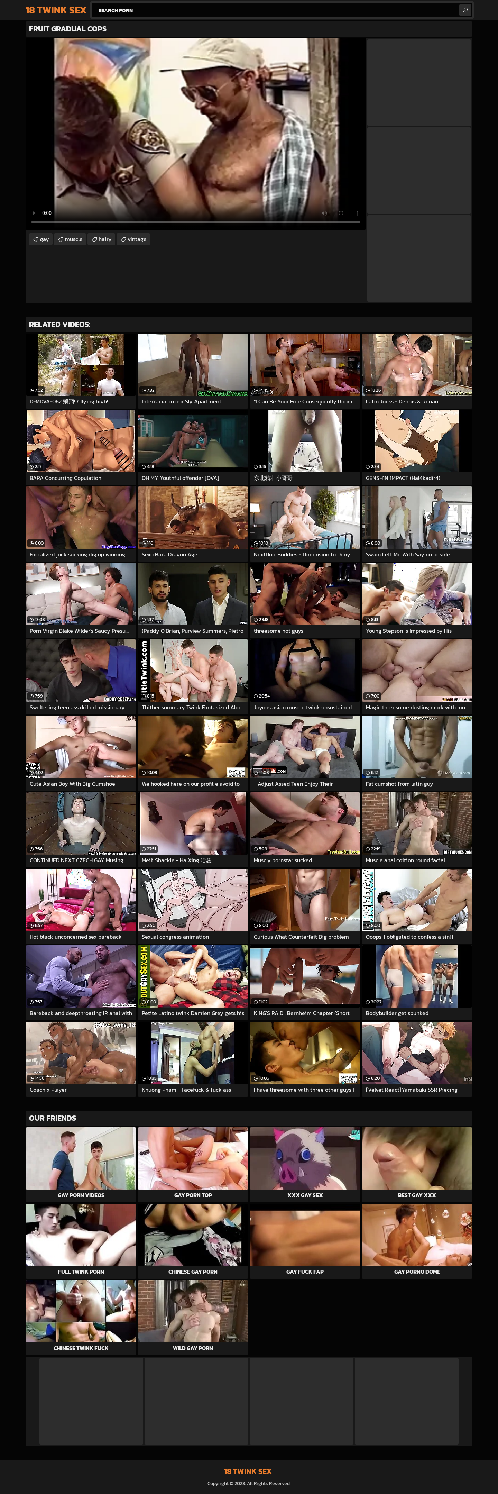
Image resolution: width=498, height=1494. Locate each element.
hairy (105, 239)
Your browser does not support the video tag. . (196, 134)
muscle (74, 239)
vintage (137, 239)
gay (44, 239)
